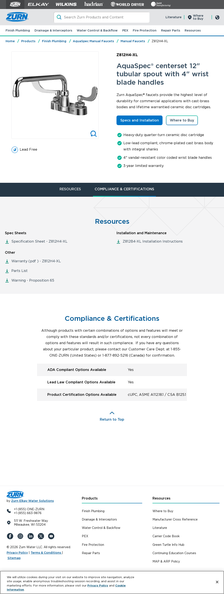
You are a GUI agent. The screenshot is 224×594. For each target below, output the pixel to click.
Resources (193, 30)
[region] (112, 582)
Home (10, 41)
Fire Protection (145, 30)
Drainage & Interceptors (53, 30)
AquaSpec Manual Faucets (93, 41)
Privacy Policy (17, 552)
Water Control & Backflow (97, 30)
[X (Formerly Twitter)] (41, 536)
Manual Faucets (133, 41)
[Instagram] (21, 536)
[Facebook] (11, 536)
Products (28, 41)
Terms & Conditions (46, 552)
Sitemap (14, 558)
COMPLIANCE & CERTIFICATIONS (124, 189)
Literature (174, 17)
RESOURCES (70, 189)
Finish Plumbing (18, 30)
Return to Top (112, 419)
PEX (125, 30)
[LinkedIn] (31, 536)
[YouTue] (52, 536)
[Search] (101, 17)
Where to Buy (198, 17)
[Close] (217, 582)
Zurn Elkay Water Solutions (32, 500)
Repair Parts (170, 30)
